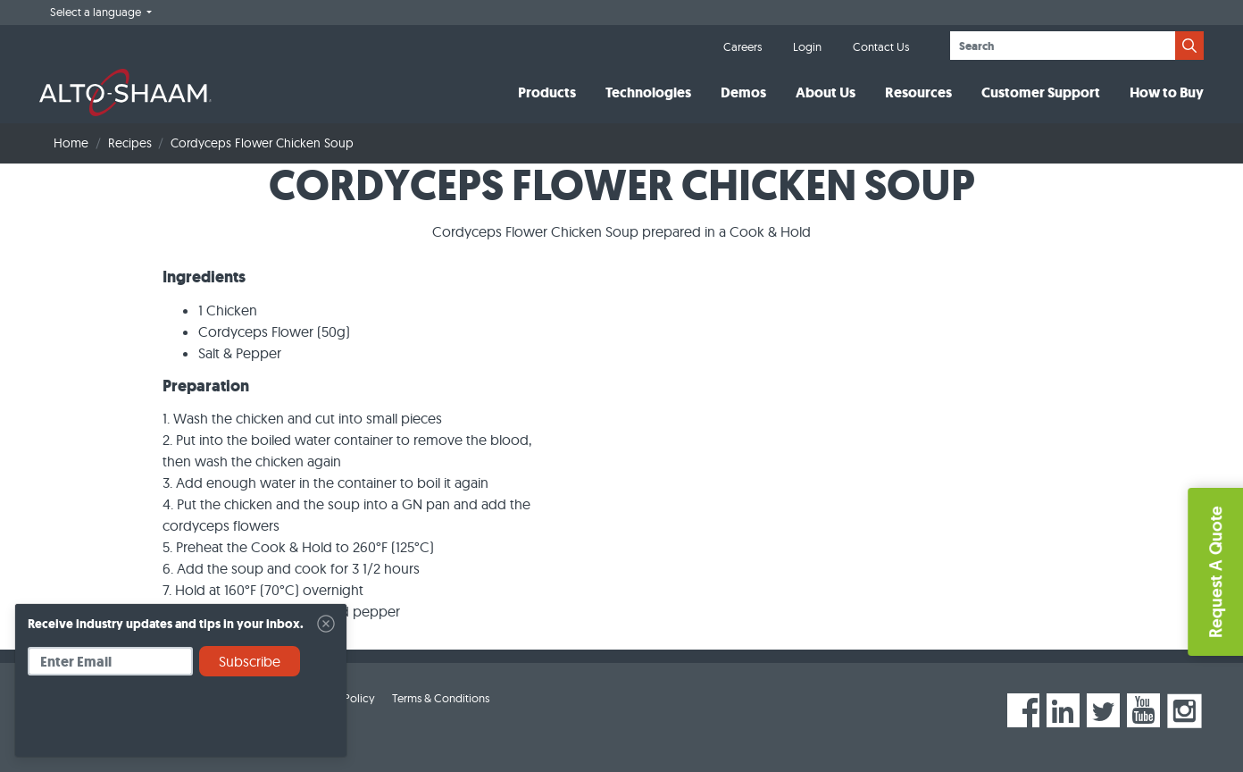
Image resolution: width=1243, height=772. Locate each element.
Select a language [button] (97, 11)
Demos (743, 92)
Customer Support (1040, 92)
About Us (825, 92)
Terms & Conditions (440, 698)
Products (547, 92)
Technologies (648, 92)
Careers (742, 46)
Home (71, 143)
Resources (918, 92)
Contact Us (881, 46)
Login (807, 46)
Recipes (130, 143)
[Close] (326, 624)
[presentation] (163, 723)
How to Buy (1167, 92)
